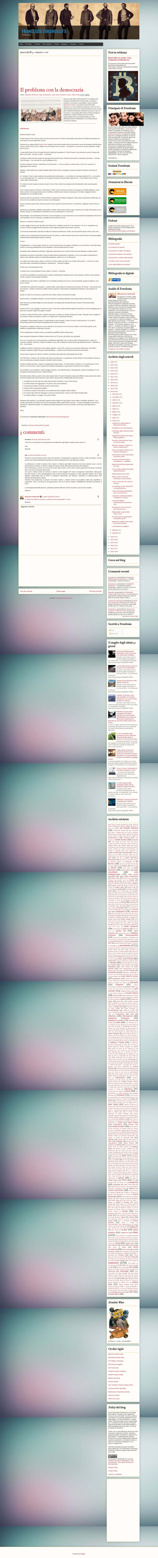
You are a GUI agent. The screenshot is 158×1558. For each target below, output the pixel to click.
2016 (112, 391)
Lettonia (110, 1091)
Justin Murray (132, 1068)
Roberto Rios (112, 1206)
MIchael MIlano (125, 1132)
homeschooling (113, 1010)
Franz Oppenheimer (125, 968)
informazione (127, 1016)
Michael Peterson (131, 1134)
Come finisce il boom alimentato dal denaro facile (122, 455)
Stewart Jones (127, 1241)
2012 (112, 545)
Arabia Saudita (113, 852)
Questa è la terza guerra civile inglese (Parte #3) (127, 681)
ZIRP (131, 1292)
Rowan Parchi (121, 1209)
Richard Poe (112, 1194)
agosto (114, 406)
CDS (112, 893)
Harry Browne (129, 1005)
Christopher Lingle (131, 898)
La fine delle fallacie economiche (119, 264)
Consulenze (73, 44)
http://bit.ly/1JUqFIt (69, 105)
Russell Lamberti (113, 1211)
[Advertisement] (61, 72)
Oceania (135, 1156)
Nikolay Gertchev (119, 1154)
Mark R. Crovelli (127, 1112)
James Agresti (132, 1028)
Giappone (119, 985)
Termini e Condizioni (115, 1474)
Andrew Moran (113, 845)
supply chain (129, 1243)
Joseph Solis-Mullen (124, 1063)
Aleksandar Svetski (119, 830)
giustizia (127, 987)
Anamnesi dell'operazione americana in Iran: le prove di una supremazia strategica (126, 653)
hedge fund (119, 1007)
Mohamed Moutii (131, 1141)
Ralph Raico (114, 1186)
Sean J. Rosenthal (123, 1220)
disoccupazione (131, 935)
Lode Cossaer (134, 1095)
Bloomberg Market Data (116, 1357)
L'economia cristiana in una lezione (120, 254)
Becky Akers (122, 859)
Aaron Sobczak (113, 826)
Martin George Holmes (122, 1115)
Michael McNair (114, 1132)
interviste (132, 1020)
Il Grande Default (114, 244)
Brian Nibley (128, 883)
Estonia (110, 957)
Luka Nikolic (113, 1102)
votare (69, 95)
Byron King (132, 887)
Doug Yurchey (134, 939)
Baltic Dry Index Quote (115, 1354)
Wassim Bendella (113, 1282)
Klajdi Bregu (132, 1080)
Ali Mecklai (135, 834)
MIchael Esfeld (126, 1128)
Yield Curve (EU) (114, 1395)
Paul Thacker (122, 1167)
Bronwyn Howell (128, 885)
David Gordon (115, 923)
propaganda (133, 1182)
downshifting (114, 941)
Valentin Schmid (119, 1269)
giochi (120, 987)
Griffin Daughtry (114, 999)
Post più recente (26, 591)
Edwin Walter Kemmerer (128, 949)
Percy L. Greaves (131, 1170)
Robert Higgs (115, 1200)
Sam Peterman (121, 1215)
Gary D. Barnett (133, 974)
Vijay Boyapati (122, 1273)
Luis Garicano (119, 1101)
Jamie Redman (127, 1033)
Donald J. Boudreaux (129, 937)
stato (53, 95)
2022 (112, 374)
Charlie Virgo (121, 893)
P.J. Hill (125, 1160)
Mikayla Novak (122, 1139)
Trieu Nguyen (132, 1263)
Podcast (56, 44)
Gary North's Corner (129, 976)
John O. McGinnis (126, 1052)
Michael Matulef (133, 1130)
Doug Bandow (112, 939)
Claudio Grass (114, 906)
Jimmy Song (112, 1046)
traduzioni (63, 95)
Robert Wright (132, 1204)
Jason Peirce (134, 1037)
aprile (114, 418)
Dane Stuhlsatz (125, 913)
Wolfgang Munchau (132, 1288)
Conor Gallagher (125, 909)
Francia (113, 965)
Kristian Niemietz (113, 1081)
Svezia (123, 1245)
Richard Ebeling (115, 1192)
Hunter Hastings (112, 1012)
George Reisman (125, 980)
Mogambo (119, 1141)
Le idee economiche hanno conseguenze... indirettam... (122, 460)
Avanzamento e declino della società (120, 257)
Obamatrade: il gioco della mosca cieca (120, 513)
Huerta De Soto (128, 1010)
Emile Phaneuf (124, 951)
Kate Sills (129, 1074)
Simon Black (122, 1228)
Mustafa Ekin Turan (130, 1145)
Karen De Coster (113, 1072)
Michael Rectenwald (128, 1135)
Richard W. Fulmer (124, 1194)
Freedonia (112, 972)
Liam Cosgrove (119, 1091)
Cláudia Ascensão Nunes (131, 904)
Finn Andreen (134, 963)
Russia (125, 1211)
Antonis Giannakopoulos (128, 849)
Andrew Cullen (119, 843)
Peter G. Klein (132, 1172)
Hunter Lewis (124, 1012)
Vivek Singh (127, 1277)
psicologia (116, 1184)
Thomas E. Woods (123, 1253)
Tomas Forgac (132, 1260)
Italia (40, 95)
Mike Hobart (132, 1139)
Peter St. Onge (131, 1174)
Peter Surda (111, 1176)
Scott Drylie (111, 1219)
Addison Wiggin (125, 826)
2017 (112, 388)
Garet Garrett (122, 974)
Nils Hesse (129, 1154)
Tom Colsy (111, 1260)
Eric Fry (125, 953)
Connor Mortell (132, 908)
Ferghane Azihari (133, 961)
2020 (112, 379)
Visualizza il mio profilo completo (119, 349)
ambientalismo (113, 838)
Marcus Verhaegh (131, 1108)
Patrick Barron (114, 1161)
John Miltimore (112, 1052)
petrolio (121, 1178)
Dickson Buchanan (124, 933)
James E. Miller (124, 1030)
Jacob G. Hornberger (123, 1026)
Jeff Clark (117, 1040)
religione (132, 1188)
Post (111, 630)
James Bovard (112, 1030)
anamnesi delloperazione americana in (121, 578)
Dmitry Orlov (116, 937)
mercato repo (133, 1124)
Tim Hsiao (111, 1259)
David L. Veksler (131, 924)
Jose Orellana (112, 1063)
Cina (123, 902)
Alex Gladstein (133, 830)
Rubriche (37, 44)
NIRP (136, 1154)
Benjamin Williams (116, 861)
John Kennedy (131, 1050)
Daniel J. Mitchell (115, 917)
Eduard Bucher (112, 949)
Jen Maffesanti (134, 1042)
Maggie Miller (132, 1102)
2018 (112, 385)
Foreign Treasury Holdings (117, 1371)
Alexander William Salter (123, 834)
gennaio (115, 533)
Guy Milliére (114, 1003)
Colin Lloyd (111, 908)
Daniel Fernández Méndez (118, 915)
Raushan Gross (121, 1188)
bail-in (128, 858)
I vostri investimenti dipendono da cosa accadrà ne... (122, 492)
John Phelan (119, 1054)
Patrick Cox (125, 1161)
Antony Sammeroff (130, 850)
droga (133, 941)
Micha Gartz (133, 1126)
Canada (119, 889)
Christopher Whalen (113, 902)
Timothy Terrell (132, 1259)
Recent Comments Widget (132, 616)
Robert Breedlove (132, 1198)
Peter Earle (122, 1172)
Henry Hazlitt (115, 1008)
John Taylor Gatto (114, 1057)
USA (130, 1267)
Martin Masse (134, 1115)
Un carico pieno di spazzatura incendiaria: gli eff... (122, 517)
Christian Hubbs (119, 898)
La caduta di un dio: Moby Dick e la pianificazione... (122, 487)
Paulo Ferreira (112, 1169)
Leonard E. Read (114, 1089)
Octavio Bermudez (117, 1158)
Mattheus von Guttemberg (115, 1121)
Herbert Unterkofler (129, 1008)
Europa (130, 959)
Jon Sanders (119, 1059)
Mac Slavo (123, 1102)
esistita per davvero (114, 134)
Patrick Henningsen (113, 1163)
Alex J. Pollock (116, 832)
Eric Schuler (122, 955)
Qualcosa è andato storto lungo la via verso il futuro (122, 522)
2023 (112, 371)
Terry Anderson (124, 1251)
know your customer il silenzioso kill (122, 601)
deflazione (126, 929)
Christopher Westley (129, 900)
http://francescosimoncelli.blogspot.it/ (57, 417)
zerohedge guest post (117, 1292)
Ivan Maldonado (130, 1022)
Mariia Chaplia (123, 1110)
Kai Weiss (111, 1070)
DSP (109, 943)
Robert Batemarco (127, 1196)
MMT (110, 1141)
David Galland (134, 921)
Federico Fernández (121, 961)
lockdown (121, 1095)
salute (110, 1215)
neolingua (134, 1146)
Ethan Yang (125, 957)
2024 (112, 368)
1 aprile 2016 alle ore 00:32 (50, 496)
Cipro (109, 904)
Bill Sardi (122, 864)
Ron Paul (111, 1207)
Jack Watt (111, 1026)
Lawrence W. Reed (121, 1087)
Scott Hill (120, 1219)
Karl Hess (124, 1072)
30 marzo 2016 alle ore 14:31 (37, 455)
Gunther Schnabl (132, 1001)
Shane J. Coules (128, 1222)
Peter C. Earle (112, 1172)
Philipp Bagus (113, 1180)
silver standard (112, 1228)
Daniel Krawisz (113, 919)
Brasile (131, 880)
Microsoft (126, 1137)
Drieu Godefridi (125, 941)
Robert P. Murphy (122, 1202)
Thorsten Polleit (129, 1257)
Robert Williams (120, 1204)
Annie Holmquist (119, 847)
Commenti (113, 633)
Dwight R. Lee (131, 943)
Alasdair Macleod (130, 828)
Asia (109, 858)
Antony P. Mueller (114, 850)
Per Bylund (118, 1170)
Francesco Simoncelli (32, 496)
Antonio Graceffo (113, 849)
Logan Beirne (114, 1097)
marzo (114, 420)
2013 (112, 542)
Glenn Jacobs (119, 989)
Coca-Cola (133, 906)
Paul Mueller (111, 1167)
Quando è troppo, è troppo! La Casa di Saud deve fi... (122, 446)
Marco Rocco (120, 1108)
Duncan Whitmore (120, 943)
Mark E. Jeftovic (113, 1112)
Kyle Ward (114, 1083)
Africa (117, 828)
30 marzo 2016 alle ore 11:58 (41, 439)
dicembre (115, 394)
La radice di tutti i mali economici (119, 261)
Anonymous (112, 577)
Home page (60, 591)
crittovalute (134, 911)
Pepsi (110, 1170)
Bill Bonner (35, 95)
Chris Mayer (120, 896)
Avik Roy (119, 858)
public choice (128, 1184)
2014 (112, 539)
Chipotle (129, 893)
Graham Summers (118, 993)
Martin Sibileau (114, 1117)
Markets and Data (114, 1378)
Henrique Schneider (132, 1007)
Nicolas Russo (127, 1152)
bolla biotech (125, 870)
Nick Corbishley (127, 1148)
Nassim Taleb (112, 1146)
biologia (124, 866)
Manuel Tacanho (112, 1106)
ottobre (114, 400)
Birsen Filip (134, 866)
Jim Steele (133, 1044)
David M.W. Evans (114, 926)
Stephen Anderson (126, 1238)
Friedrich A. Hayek (128, 972)
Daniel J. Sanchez (130, 917)
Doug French (122, 939)
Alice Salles (113, 836)
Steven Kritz (118, 1241)
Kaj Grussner (120, 1070)
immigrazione (119, 1014)
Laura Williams (114, 1085)
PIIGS (124, 1180)
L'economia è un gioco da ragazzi (119, 251)
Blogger (82, 1554)
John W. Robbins (128, 1057)
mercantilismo (117, 1124)
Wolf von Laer (121, 1288)
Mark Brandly (132, 1110)
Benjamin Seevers (133, 859)
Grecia (115, 995)
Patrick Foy (133, 1161)
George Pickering (113, 980)
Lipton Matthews (124, 1093)
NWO (124, 1156)
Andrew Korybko (131, 843)
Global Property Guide (115, 1374)
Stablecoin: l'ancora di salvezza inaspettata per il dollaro (127, 800)
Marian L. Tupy (112, 1110)
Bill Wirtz (130, 864)
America (126, 838)
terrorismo (111, 1251)
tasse (124, 1247)
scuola (110, 1220)
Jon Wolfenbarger (130, 1059)
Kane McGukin (131, 1070)
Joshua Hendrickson (123, 1066)
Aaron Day (111, 824)
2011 (112, 548)
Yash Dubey (124, 1290)
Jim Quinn (124, 1044)
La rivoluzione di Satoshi (116, 247)
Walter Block (128, 1278)
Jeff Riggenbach (133, 1040)
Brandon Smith (121, 880)
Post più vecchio (95, 591)
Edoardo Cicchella (121, 948)
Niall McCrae (116, 1148)
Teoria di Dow (43, 144)
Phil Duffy (133, 1178)
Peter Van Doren (124, 1176)
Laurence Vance (125, 1085)
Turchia (119, 1265)
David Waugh (116, 929)
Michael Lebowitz (121, 1130)
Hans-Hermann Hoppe (115, 1005)
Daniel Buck (134, 913)
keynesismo (120, 1078)
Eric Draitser (117, 953)
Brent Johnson (127, 882)
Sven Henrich (112, 1245)
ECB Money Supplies (115, 1364)
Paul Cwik (119, 1165)
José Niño (133, 1061)
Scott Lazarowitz (131, 1219)
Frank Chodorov (126, 965)
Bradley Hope (127, 878)
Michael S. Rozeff (114, 1137)
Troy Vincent (111, 1265)
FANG (110, 961)
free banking (130, 970)
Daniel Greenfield (133, 915)
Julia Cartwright (121, 1068)
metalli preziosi (118, 1126)
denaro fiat (121, 931)
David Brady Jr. (123, 921)
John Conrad (120, 1050)
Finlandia (124, 963)
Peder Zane (122, 1169)
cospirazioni (120, 912)
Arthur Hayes (128, 854)
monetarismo (112, 1143)
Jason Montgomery (113, 1037)
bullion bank (119, 887)
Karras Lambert (119, 1074)
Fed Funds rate (113, 1368)
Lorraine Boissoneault (126, 1097)
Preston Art (122, 1182)
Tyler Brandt (129, 1265)
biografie (116, 866)
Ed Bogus (111, 948)
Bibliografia (64, 44)
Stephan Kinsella (133, 1235)
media (120, 1122)
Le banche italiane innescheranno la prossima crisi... (121, 502)
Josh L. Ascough (123, 1064)
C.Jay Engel (111, 889)
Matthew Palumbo (131, 1121)
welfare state (76, 95)
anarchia (135, 840)
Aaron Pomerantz (121, 824)
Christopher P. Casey (114, 900)
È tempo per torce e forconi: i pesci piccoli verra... (121, 508)
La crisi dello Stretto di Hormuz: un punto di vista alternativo (127, 667)
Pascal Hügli (134, 1160)
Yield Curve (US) (114, 1399)
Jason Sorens (113, 1039)
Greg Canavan (126, 995)
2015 (112, 537)
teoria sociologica (128, 1249)
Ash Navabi (133, 856)
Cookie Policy (112, 1471)
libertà (127, 1091)
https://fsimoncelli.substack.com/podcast (121, 231)
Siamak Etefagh (119, 1226)
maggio (115, 414)
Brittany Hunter (116, 885)
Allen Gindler (132, 836)
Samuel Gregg (114, 1217)
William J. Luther (124, 1286)
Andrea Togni (126, 841)
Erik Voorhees (132, 955)
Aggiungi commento (27, 506)
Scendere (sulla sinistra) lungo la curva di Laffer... (122, 441)
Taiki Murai (112, 1247)
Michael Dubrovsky (113, 1128)
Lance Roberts (124, 1083)
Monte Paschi (129, 1143)
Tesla (134, 1251)
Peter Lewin (111, 1174)
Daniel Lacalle (126, 919)
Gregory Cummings (120, 997)
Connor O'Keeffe (113, 909)
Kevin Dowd (128, 1075)
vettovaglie (124, 1271)
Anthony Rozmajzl (131, 847)
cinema (132, 902)
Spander (111, 592)
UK (111, 1267)
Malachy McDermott (130, 1104)
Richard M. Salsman (130, 1192)
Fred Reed (119, 970)
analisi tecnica (121, 840)
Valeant (110, 1269)
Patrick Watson (125, 1163)
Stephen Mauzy (118, 1239)
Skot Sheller (115, 1230)
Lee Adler (133, 1087)
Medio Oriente (133, 1122)
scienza (131, 1217)
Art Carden (118, 854)
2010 (112, 551)
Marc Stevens (123, 1106)
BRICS (135, 883)
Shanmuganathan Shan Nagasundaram (119, 1224)
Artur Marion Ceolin (121, 856)
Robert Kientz (126, 1200)
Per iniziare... (29, 44)
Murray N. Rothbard (115, 1145)
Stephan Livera (114, 1238)
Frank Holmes (125, 966)
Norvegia (115, 1156)
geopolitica (116, 978)
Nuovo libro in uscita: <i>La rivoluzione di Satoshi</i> (119, 59)
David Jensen (120, 924)
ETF (116, 957)
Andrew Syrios (126, 845)
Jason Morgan (125, 1037)
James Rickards (113, 1033)
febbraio (115, 530)
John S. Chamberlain (120, 1055)
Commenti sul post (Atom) (64, 598)
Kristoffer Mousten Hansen (129, 1081)
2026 (112, 362)
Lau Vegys (135, 1083)
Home (21, 44)
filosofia (113, 963)
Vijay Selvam (118, 1275)
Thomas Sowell (118, 1257)
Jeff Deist (124, 1040)
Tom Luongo (120, 1260)
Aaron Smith (132, 824)
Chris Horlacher (128, 894)
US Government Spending (117, 1388)
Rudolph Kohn (132, 1209)
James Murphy (118, 1032)
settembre (116, 403)
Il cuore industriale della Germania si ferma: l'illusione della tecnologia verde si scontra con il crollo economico (127, 736)
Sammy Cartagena (133, 1215)
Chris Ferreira (118, 894)
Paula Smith (132, 1167)
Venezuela (111, 1271)
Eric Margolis (134, 953)
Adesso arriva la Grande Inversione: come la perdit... (122, 477)
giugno (114, 412)
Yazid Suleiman (134, 1290)
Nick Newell (132, 1150)
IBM (131, 1012)
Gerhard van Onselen (121, 982)
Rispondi (27, 449)
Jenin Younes (114, 1044)
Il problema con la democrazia (122, 428)
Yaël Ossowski (114, 1290)
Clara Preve (118, 904)
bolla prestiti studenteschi (129, 876)
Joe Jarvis (119, 1048)
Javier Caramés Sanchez (126, 1039)
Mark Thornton (123, 1113)
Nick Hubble (121, 1150)
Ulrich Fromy (122, 1267)
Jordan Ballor (124, 1061)
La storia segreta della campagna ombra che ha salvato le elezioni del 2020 (126, 784)
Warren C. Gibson (131, 1280)
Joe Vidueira (128, 1048)
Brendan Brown (113, 882)
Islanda (110, 1022)
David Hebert (127, 923)
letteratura (128, 1089)
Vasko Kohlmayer (131, 1269)
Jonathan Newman (113, 1061)
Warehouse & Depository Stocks (119, 1392)
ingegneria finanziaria (118, 1018)
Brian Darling (118, 883)
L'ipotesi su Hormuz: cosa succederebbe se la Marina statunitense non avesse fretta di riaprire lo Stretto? (127, 697)
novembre (116, 397)
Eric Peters (113, 955)
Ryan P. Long (121, 1213)
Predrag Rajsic (112, 1182)
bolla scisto (115, 878)
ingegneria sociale (115, 1020)
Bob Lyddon (126, 868)
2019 (112, 382)
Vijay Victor (128, 1275)
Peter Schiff (120, 1174)
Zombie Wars (113, 1294)
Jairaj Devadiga (120, 1028)
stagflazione (125, 1232)
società (124, 1230)
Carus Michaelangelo (123, 891)
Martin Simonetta (127, 1117)
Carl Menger (129, 889)
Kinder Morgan (121, 1080)
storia (57, 95)
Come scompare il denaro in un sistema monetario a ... (122, 451)
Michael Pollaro (113, 1135)
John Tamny (132, 1055)
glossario (128, 989)
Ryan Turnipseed (131, 1213)
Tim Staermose (121, 1259)
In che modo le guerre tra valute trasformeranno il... (122, 470)
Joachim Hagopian (125, 1046)
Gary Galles (114, 976)
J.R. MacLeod (122, 1024)
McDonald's (111, 1122)
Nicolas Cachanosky (114, 1152)
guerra (123, 999)
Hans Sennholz (132, 1003)
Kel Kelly (119, 1075)
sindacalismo (47, 95)
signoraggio (131, 1226)
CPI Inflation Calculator (116, 1361)
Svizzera (132, 1245)
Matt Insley (133, 1119)
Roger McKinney (131, 1206)
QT (137, 1184)
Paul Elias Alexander (130, 1165)
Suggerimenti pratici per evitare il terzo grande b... (122, 436)
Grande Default (131, 993)
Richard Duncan (133, 1190)
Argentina (28, 95)
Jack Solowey (132, 1024)
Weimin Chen (125, 1282)
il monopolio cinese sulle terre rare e (120, 593)
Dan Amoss (114, 913)
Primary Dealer (113, 1381)
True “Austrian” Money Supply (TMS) (120, 1385)
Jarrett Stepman (120, 1035)
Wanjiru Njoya (119, 1280)
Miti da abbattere (47, 44)
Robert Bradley (120, 1198)
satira (123, 1217)
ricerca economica (115, 1190)
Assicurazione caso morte (120, 474)
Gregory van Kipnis (133, 997)
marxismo (121, 1119)
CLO (124, 906)
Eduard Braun (132, 948)
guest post (120, 1001)
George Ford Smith (130, 978)
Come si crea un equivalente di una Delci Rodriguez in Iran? (127, 769)
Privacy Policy (113, 1467)
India (132, 1014)
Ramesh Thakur (125, 1186)
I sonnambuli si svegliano (120, 526)
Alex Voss (127, 832)
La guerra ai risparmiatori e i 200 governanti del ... (121, 424)
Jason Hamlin (132, 1035)
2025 (112, 365)
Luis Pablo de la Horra (132, 1101)
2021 (112, 377)
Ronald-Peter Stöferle (125, 1207)
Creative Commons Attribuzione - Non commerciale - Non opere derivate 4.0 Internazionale (121, 1462)
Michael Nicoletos (120, 1134)
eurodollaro (119, 959)
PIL (133, 1180)
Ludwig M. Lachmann (121, 1099)
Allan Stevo (123, 836)
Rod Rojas (121, 1206)
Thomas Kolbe (123, 1255)
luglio (114, 409)
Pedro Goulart (132, 1169)
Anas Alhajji (115, 841)
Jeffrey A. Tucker (117, 1043)
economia (125, 945)
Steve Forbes (128, 1239)
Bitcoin (113, 868)
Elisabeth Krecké (113, 951)
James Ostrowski (131, 1032)
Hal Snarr (122, 1003)
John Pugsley (129, 1054)
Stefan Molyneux (120, 1235)
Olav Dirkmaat (128, 1158)
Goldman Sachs (126, 991)
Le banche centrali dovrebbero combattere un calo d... (122, 496)
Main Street (113, 1104)
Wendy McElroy (124, 1284)
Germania (134, 982)
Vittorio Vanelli (118, 1277)
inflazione (112, 1016)
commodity (120, 908)
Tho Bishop (111, 1253)
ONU (117, 1160)
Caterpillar (135, 891)
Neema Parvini (124, 1146)
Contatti (81, 44)
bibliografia (128, 861)
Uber (136, 1265)
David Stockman (131, 926)
